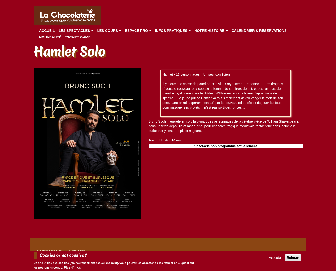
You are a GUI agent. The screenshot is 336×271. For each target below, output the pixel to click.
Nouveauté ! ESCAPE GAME (65, 37)
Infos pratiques (173, 31)
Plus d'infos (72, 267)
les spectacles (76, 31)
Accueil (47, 31)
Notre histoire (211, 31)
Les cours (109, 31)
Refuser (293, 257)
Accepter (275, 257)
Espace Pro (138, 31)
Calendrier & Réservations (259, 31)
